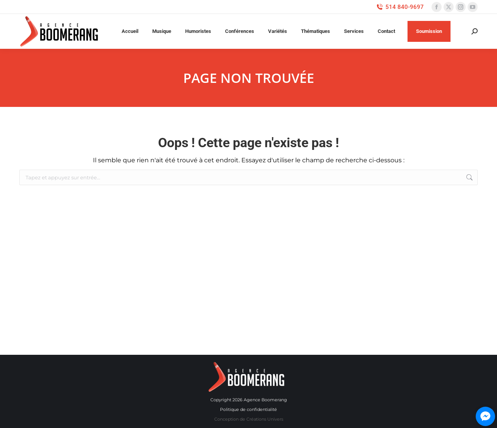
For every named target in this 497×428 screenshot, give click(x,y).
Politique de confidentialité (248, 409)
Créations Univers (264, 419)
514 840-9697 (400, 7)
